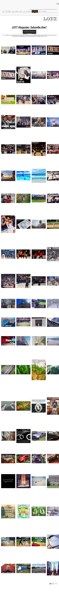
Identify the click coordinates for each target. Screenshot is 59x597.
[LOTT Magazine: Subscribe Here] (29, 32)
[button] (29, 11)
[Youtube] (50, 583)
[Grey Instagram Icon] (53, 583)
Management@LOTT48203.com (50, 9)
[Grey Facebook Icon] (56, 583)
